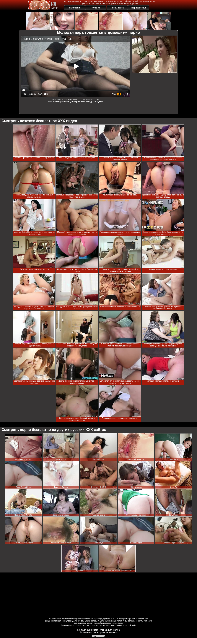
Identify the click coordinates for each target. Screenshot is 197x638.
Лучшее (96, 8)
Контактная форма (87, 629)
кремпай (63, 102)
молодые (90, 102)
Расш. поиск (117, 8)
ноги (83, 102)
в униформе (74, 102)
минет (56, 102)
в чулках (99, 102)
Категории (74, 8)
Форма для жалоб (110, 629)
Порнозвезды (138, 8)
